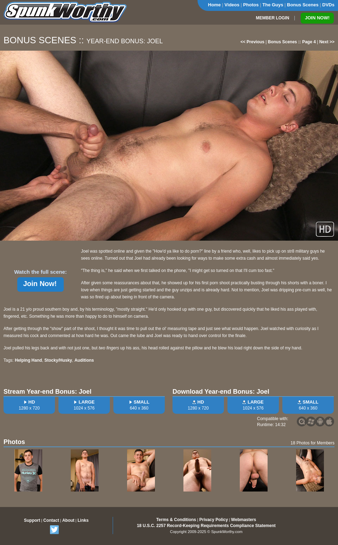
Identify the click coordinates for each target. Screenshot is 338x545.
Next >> (326, 41)
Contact (51, 520)
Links (82, 520)
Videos (232, 4)
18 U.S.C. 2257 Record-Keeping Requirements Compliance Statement (206, 525)
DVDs (328, 4)
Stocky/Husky (58, 360)
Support (32, 520)
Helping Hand (28, 360)
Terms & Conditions (176, 519)
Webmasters (243, 519)
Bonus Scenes (303, 4)
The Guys (272, 4)
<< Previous (252, 41)
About (68, 520)
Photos (251, 4)
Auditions (84, 360)
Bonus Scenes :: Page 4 (292, 41)
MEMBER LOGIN (272, 17)
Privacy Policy (213, 519)
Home (214, 4)
